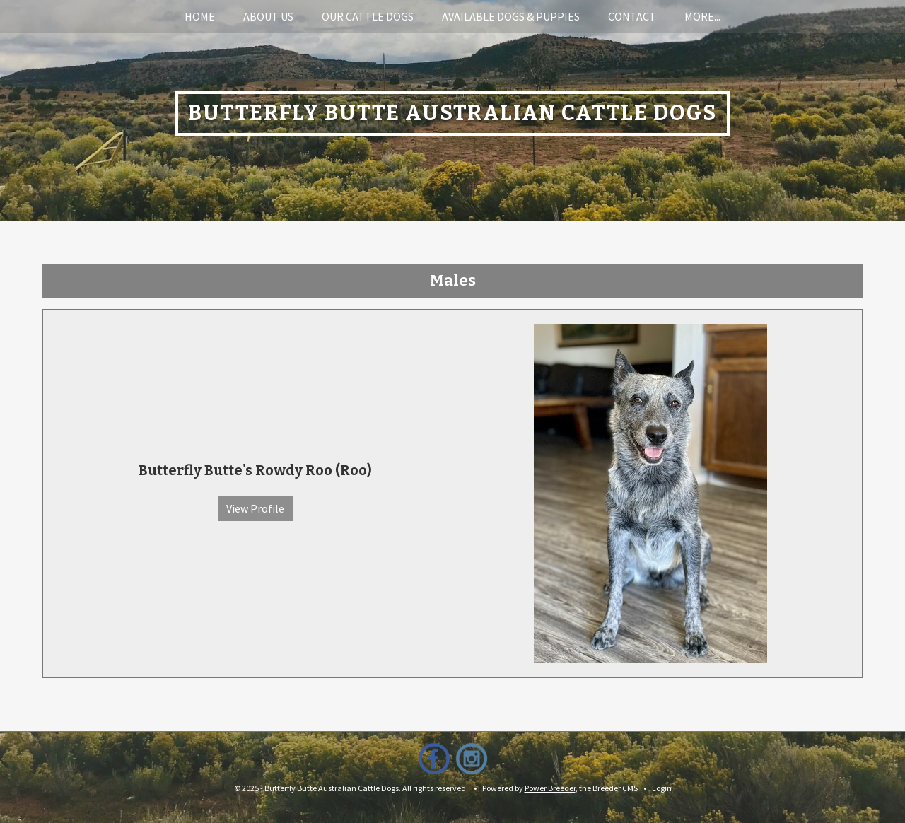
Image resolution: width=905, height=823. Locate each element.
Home (200, 16)
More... (702, 16)
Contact (632, 16)
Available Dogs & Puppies (511, 16)
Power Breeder (550, 788)
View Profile (255, 508)
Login (662, 788)
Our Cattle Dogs (368, 16)
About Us (268, 16)
